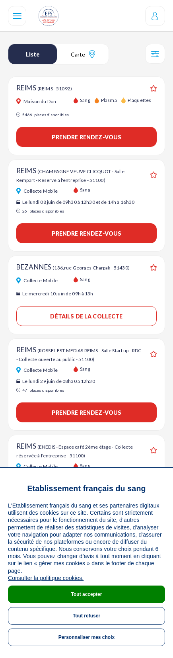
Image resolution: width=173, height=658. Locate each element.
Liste (33, 54)
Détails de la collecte (86, 316)
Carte (83, 54)
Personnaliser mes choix (86, 637)
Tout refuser (86, 616)
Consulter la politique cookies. (46, 578)
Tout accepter (86, 594)
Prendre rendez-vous (87, 137)
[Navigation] (17, 16)
